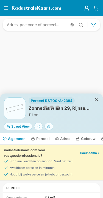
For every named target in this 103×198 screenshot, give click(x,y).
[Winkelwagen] (96, 8)
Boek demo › (89, 153)
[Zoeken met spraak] (72, 25)
